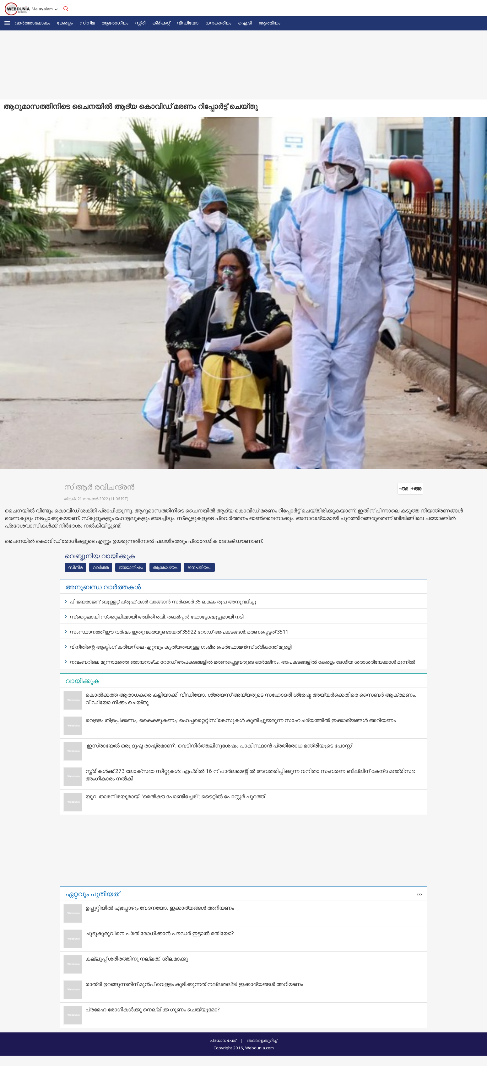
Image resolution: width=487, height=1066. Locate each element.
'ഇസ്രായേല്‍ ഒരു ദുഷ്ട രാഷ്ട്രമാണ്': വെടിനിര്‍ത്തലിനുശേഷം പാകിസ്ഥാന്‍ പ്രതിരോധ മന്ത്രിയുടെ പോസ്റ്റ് (218, 745)
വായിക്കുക (82, 680)
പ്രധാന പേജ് (223, 1040)
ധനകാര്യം (218, 22)
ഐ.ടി (245, 22)
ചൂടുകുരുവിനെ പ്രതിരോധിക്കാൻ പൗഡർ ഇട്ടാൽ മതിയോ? (159, 933)
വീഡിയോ (187, 22)
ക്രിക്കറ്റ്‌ (161, 22)
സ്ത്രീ (140, 22)
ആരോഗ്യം (114, 22)
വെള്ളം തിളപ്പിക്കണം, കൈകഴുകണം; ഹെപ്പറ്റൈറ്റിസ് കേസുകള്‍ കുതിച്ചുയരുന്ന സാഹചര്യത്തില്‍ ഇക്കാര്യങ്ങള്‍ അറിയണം (240, 720)
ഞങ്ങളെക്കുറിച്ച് (261, 1040)
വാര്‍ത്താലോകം (32, 22)
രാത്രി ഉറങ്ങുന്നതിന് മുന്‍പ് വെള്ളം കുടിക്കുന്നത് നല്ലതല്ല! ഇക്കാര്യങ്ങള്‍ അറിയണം (194, 984)
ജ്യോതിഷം (131, 567)
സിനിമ (87, 22)
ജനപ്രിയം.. (199, 567)
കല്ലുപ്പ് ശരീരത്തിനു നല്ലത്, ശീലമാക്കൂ (136, 958)
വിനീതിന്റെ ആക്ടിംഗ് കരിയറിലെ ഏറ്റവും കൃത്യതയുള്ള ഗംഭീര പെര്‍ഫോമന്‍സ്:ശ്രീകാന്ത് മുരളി (180, 646)
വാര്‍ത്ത (101, 567)
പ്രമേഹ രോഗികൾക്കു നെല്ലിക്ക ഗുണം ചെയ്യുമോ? (152, 1009)
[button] (7, 23)
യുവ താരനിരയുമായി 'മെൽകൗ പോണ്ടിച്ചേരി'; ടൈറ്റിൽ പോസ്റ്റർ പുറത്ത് (175, 796)
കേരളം (65, 22)
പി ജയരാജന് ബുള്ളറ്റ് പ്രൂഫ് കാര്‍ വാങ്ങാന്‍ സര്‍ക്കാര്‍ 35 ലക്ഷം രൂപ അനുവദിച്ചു (163, 601)
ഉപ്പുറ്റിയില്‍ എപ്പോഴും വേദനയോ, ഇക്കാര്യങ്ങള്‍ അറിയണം (159, 907)
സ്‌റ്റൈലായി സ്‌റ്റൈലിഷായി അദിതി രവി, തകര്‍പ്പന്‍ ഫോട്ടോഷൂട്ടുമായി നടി (156, 616)
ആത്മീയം (269, 22)
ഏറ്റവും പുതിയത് (92, 893)
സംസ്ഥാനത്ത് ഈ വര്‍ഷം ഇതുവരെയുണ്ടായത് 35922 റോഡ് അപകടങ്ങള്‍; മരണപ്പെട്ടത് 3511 (179, 631)
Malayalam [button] (43, 9)
